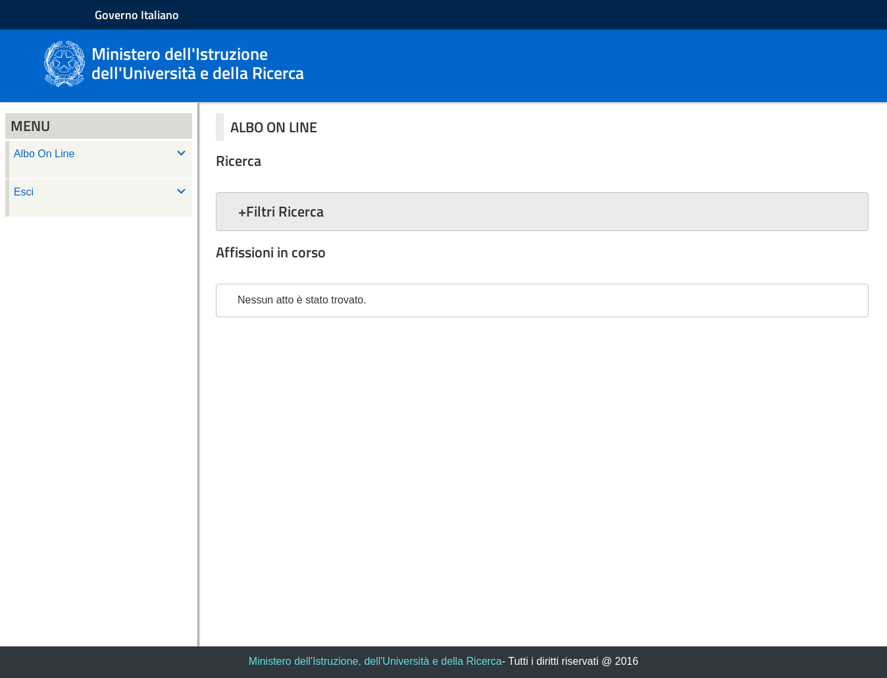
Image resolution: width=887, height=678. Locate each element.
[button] (542, 211)
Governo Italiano (137, 15)
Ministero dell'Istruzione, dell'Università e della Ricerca (375, 661)
